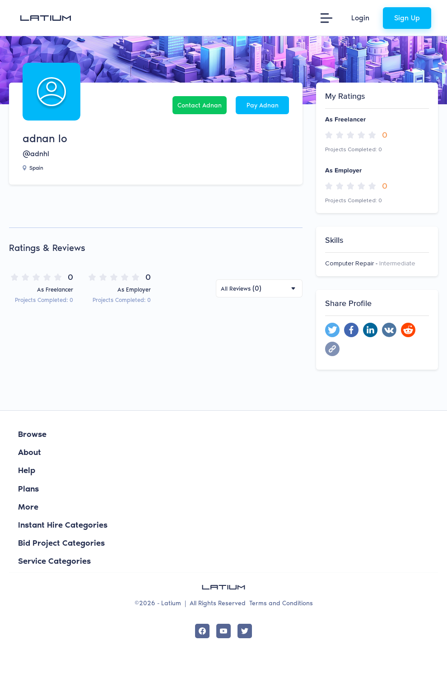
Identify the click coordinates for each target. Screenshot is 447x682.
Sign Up (407, 18)
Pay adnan (263, 105)
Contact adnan (199, 105)
